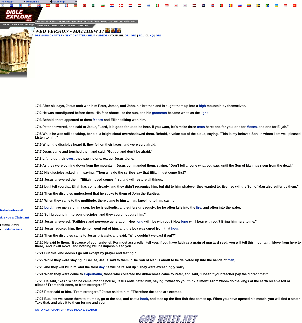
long (139, 221)
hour (174, 228)
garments (159, 113)
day (102, 267)
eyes (70, 158)
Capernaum (93, 274)
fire (198, 207)
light (204, 113)
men (231, 260)
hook (144, 299)
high (202, 106)
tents (201, 127)
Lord (48, 207)
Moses (98, 120)
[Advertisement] (16, 139)
